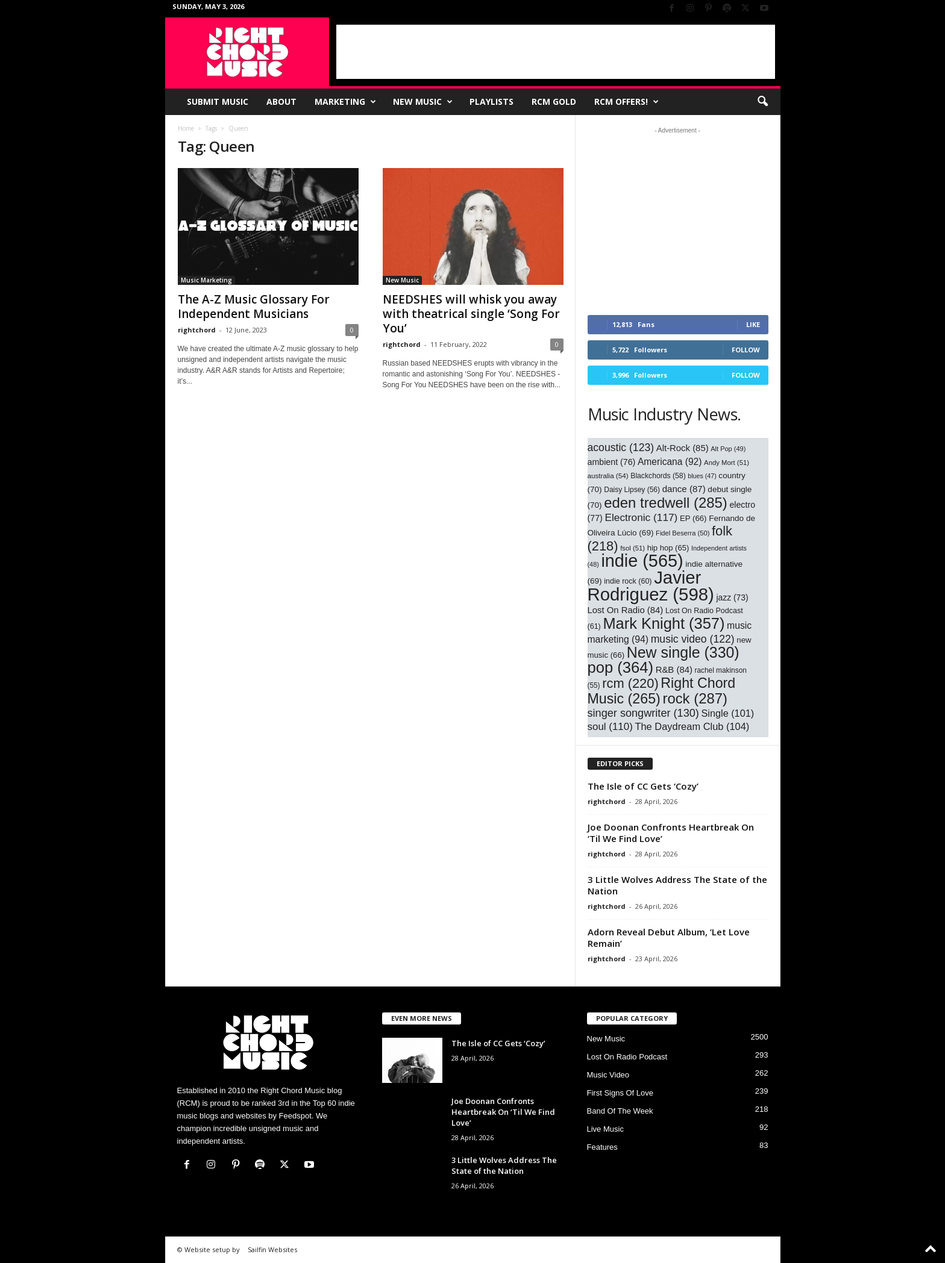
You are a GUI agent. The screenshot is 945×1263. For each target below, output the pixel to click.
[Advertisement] (555, 52)
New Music (423, 102)
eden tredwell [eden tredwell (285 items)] (665, 502)
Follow (746, 349)
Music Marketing (206, 280)
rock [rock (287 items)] (694, 698)
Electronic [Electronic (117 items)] (640, 517)
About (281, 101)
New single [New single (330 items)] (683, 652)
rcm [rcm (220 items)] (630, 683)
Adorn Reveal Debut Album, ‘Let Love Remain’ (669, 937)
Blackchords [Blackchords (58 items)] (657, 476)
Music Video (608, 1074)
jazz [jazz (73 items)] (732, 597)
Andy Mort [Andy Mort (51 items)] (726, 462)
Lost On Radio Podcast (627, 1056)
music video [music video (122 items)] (693, 639)
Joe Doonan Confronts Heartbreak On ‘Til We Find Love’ (671, 832)
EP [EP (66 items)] (693, 518)
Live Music (605, 1129)
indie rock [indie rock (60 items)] (627, 581)
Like (753, 324)
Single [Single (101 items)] (728, 713)
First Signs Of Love (620, 1092)
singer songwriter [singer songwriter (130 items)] (643, 713)
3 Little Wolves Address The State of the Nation (677, 885)
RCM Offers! (626, 102)
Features (602, 1147)
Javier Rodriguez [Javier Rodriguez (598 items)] (651, 585)
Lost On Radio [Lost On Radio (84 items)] (626, 610)
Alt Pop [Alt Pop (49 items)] (728, 448)
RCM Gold (554, 101)
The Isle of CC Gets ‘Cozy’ (643, 786)
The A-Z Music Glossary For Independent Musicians (254, 307)
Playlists (491, 101)
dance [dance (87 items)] (684, 489)
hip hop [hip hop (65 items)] (668, 547)
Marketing (345, 102)
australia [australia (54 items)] (608, 475)
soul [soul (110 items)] (610, 726)
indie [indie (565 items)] (642, 560)
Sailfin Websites (272, 1249)
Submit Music (217, 101)
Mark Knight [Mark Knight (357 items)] (663, 623)
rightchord (197, 329)
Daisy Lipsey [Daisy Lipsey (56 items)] (632, 489)
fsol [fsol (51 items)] (632, 548)
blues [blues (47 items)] (702, 475)
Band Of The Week (620, 1110)
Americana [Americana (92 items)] (670, 462)
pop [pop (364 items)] (621, 667)
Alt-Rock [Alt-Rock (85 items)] (682, 448)
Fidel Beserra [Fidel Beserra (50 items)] (682, 533)
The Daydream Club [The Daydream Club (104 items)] (692, 726)
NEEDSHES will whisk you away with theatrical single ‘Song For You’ (471, 314)
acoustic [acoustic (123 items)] (621, 447)
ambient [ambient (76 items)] (612, 462)
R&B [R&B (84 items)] (674, 670)
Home (186, 128)
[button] (762, 102)
